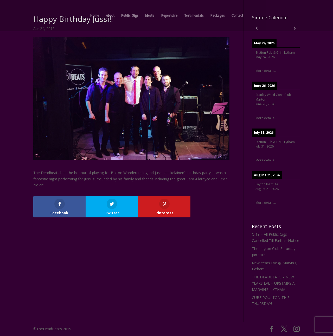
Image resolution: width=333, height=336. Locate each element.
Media (150, 15)
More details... (266, 71)
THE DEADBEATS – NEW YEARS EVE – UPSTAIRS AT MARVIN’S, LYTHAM (274, 283)
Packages (217, 15)
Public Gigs (129, 15)
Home (94, 15)
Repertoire (169, 15)
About (110, 15)
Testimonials (194, 15)
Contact (237, 15)
